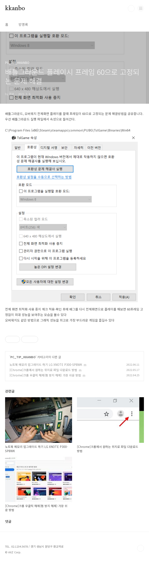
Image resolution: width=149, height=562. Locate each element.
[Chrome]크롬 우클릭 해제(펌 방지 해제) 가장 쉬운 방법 (45, 375)
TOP (140, 548)
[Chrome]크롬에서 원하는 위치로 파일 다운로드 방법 (43, 370)
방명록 (23, 24)
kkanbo (15, 8)
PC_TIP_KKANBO (23, 357)
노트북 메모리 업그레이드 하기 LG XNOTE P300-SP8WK (46, 364)
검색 (131, 8)
